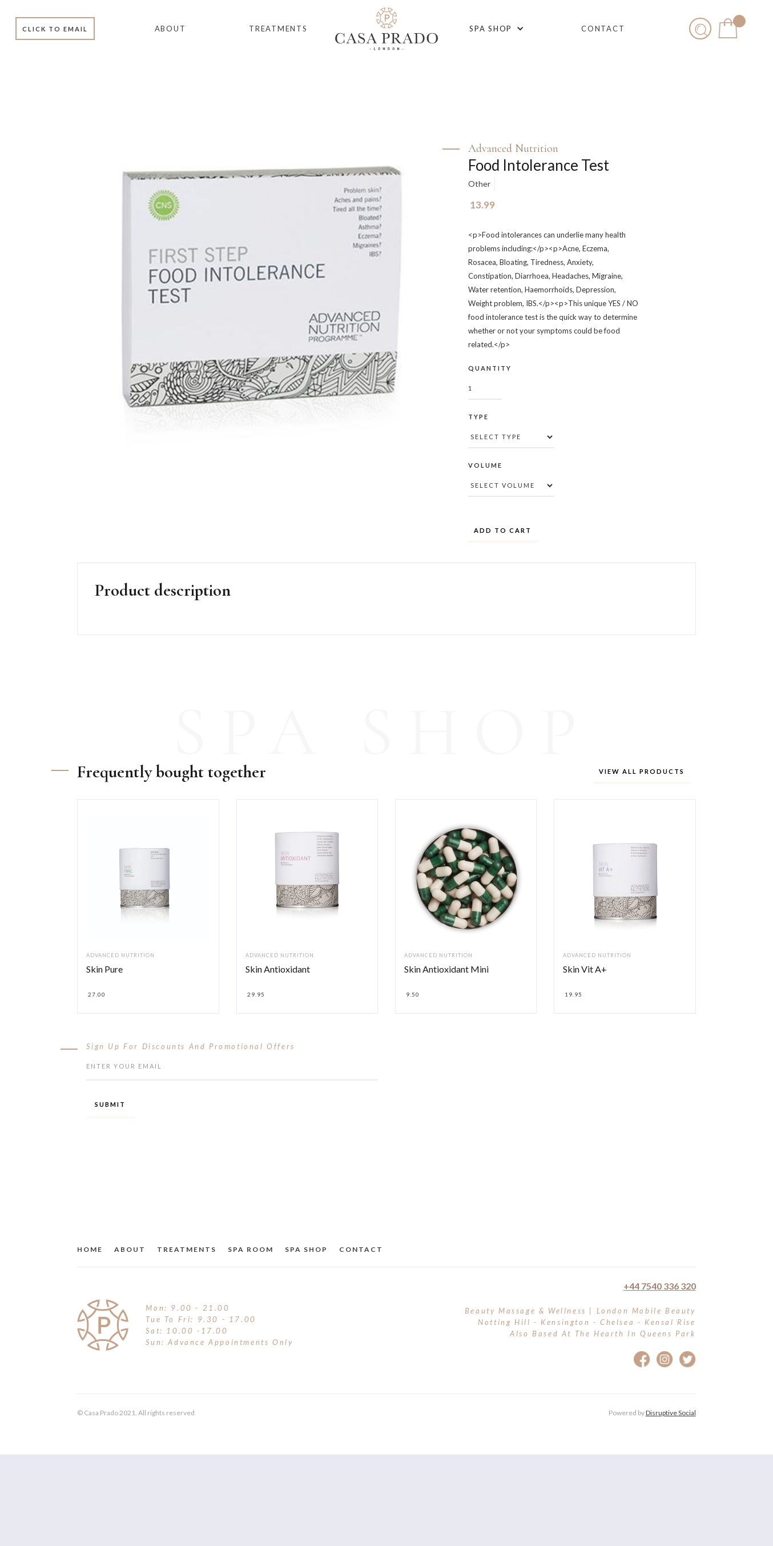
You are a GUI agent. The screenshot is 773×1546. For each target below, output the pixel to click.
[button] (494, 28)
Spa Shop (306, 1249)
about (130, 1249)
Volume (485, 465)
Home (90, 1249)
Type (478, 416)
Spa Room (250, 1249)
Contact (361, 1249)
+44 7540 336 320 (659, 1285)
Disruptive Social (671, 1412)
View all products (642, 771)
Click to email (55, 29)
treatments (186, 1249)
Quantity (490, 368)
